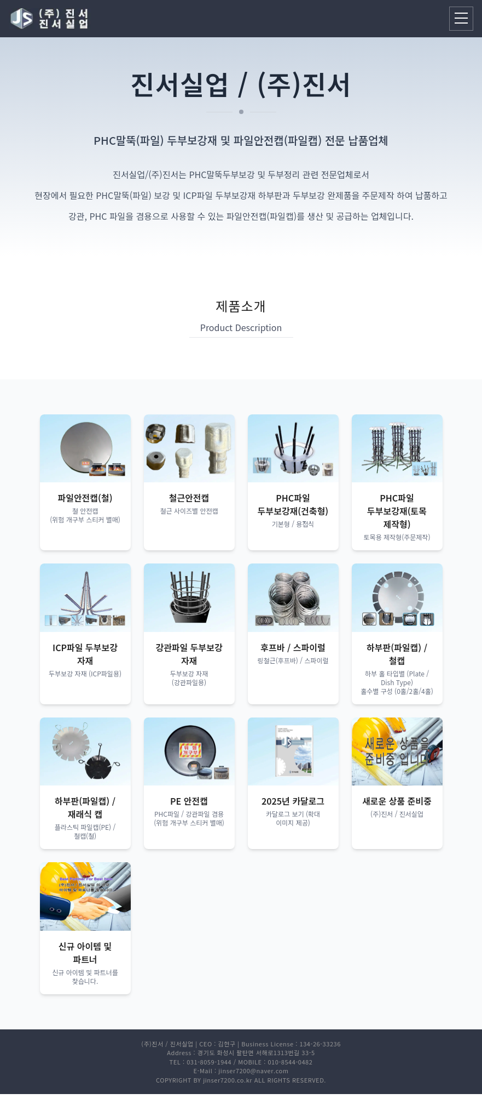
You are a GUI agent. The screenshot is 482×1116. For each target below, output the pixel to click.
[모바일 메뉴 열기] (461, 19)
